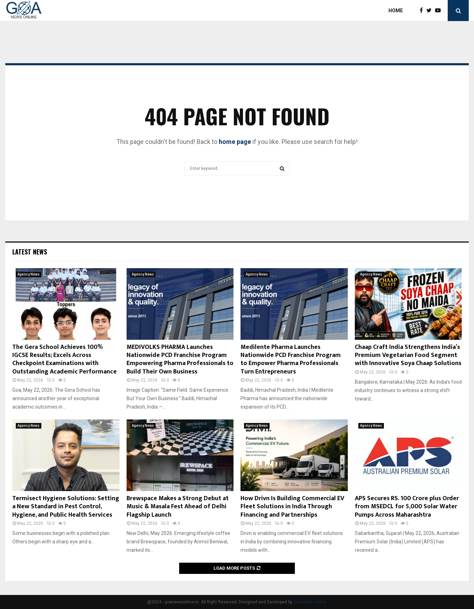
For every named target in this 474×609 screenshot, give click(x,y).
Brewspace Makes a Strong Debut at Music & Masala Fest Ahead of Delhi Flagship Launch (178, 506)
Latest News (29, 251)
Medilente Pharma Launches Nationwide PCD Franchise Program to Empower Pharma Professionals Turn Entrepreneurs (291, 359)
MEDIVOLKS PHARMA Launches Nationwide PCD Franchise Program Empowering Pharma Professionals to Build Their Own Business (180, 359)
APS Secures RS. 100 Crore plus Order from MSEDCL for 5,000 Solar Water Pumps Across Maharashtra (407, 506)
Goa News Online (310, 602)
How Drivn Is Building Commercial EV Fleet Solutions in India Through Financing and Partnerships (292, 506)
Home (395, 10)
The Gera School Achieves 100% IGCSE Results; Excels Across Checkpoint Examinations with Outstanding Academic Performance (64, 359)
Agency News (29, 274)
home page (235, 141)
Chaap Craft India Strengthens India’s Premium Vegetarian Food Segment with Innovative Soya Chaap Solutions (408, 355)
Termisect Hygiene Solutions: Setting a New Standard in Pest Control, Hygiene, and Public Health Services (65, 506)
